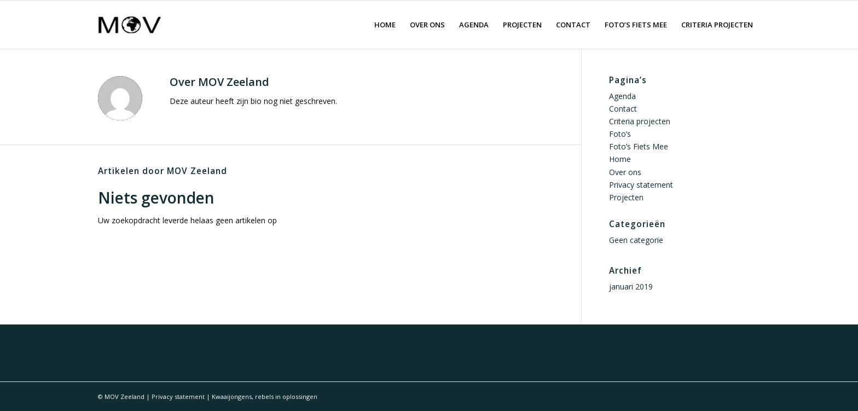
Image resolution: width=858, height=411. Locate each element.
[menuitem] (385, 25)
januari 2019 (631, 286)
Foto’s (620, 134)
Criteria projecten (639, 121)
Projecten (626, 197)
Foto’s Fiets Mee (638, 146)
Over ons (625, 172)
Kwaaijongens (232, 396)
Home (620, 159)
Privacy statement (641, 185)
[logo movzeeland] (130, 25)
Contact (623, 108)
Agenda (622, 96)
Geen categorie (636, 240)
